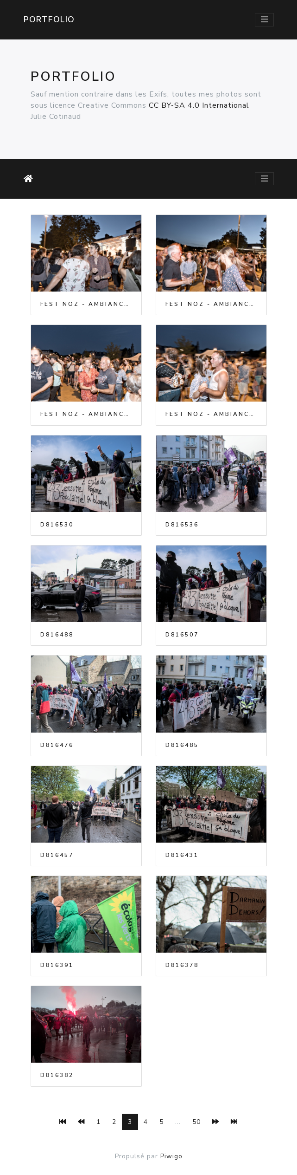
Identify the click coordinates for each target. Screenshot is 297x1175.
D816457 (57, 855)
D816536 (182, 524)
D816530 (57, 524)
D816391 (57, 965)
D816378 (182, 965)
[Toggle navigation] (264, 19)
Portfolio (49, 19)
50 (196, 1121)
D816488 (57, 634)
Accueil (30, 179)
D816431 (182, 855)
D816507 (182, 634)
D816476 (57, 745)
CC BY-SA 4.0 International (199, 105)
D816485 (182, 745)
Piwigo (171, 1156)
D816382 (57, 1075)
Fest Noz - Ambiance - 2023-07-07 (86, 304)
